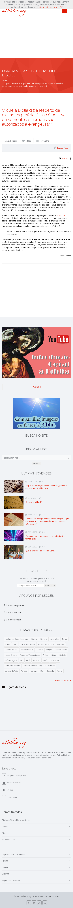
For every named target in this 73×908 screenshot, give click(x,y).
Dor (42, 671)
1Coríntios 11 (62, 215)
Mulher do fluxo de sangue (16, 639)
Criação (5, 867)
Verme (59, 671)
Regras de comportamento (13, 854)
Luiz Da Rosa (53, 896)
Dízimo (34, 639)
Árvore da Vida (11, 671)
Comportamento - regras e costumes (39, 665)
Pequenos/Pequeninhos (30, 655)
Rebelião (36, 660)
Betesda (50, 671)
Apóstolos (54, 639)
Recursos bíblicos (14, 782)
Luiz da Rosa (62, 148)
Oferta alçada (11, 660)
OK (61, 7)
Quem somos (12, 797)
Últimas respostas (14, 605)
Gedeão (62, 655)
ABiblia (37, 386)
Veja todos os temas (11, 880)
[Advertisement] (36, 38)
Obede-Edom (61, 649)
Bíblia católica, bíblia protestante (16, 820)
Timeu (64, 639)
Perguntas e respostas (16, 775)
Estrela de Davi (11, 649)
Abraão (24, 671)
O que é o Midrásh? (33, 502)
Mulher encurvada (46, 644)
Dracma (43, 639)
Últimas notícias (13, 612)
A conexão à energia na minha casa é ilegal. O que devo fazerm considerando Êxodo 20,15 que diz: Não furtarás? (47, 521)
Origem (49, 649)
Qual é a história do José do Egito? (40, 550)
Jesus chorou (11, 655)
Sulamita (39, 649)
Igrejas (5, 860)
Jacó (28, 660)
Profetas (55, 660)
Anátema (60, 644)
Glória (53, 655)
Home (4, 80)
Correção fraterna (27, 644)
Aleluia (45, 655)
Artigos (10, 790)
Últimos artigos (12, 619)
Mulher (65, 158)
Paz (21, 660)
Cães (7, 644)
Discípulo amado (12, 665)
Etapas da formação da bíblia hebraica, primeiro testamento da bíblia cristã (46, 486)
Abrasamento (27, 649)
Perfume (33, 671)
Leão (15, 644)
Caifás (45, 660)
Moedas (5, 833)
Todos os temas (62, 680)
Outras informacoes (48, 7)
